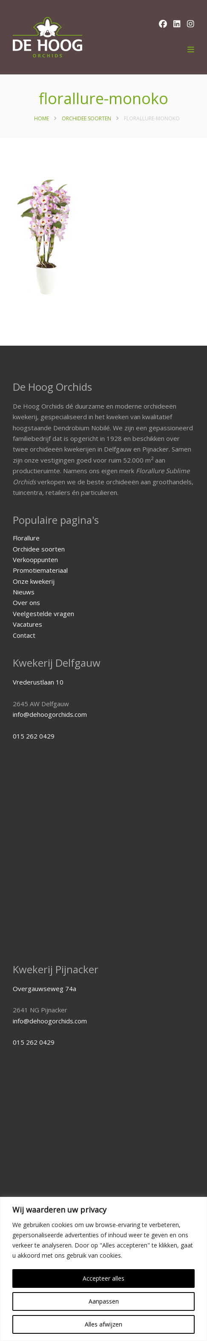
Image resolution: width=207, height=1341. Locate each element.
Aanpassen (104, 1301)
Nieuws (23, 592)
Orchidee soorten (86, 118)
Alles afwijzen (103, 1324)
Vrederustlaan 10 (38, 682)
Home (41, 118)
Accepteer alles (103, 1278)
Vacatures (27, 624)
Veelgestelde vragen (43, 613)
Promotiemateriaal (40, 570)
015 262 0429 (34, 736)
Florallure (26, 538)
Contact (24, 635)
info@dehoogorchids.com (50, 714)
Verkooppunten (35, 559)
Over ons (26, 602)
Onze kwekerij (34, 581)
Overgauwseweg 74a (44, 988)
